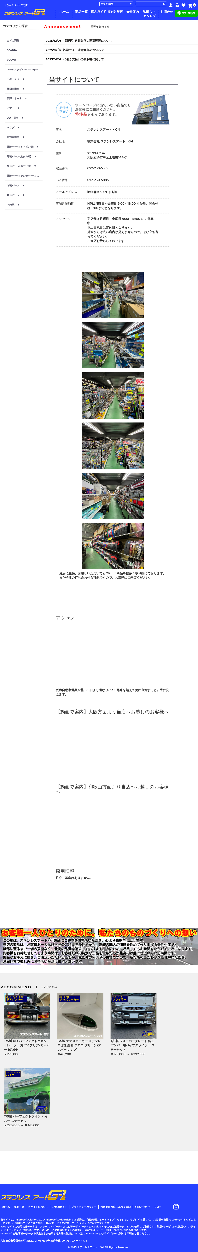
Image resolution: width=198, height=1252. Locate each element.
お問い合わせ (142, 1206)
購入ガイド (98, 12)
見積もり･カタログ (150, 14)
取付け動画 (115, 12)
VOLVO (11, 59)
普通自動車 (15, 137)
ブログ (157, 1206)
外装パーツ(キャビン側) (22, 146)
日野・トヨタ (17, 98)
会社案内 (132, 12)
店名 (59, 129)
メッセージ (63, 219)
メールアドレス (66, 192)
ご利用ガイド (59, 1206)
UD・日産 (15, 117)
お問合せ (166, 12)
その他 (13, 204)
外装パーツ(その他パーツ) (24, 175)
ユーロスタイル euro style (25, 69)
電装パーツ (15, 195)
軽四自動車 (15, 88)
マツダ (13, 127)
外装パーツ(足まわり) (21, 156)
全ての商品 (13, 40)
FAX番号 (62, 180)
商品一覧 (81, 12)
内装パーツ (15, 185)
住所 (59, 153)
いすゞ (13, 108)
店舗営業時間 (65, 203)
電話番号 (62, 168)
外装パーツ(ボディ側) (21, 166)
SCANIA (12, 50)
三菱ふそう (15, 79)
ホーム (64, 12)
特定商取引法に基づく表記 (116, 1206)
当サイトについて (38, 1206)
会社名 (60, 141)
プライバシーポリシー (83, 1206)
